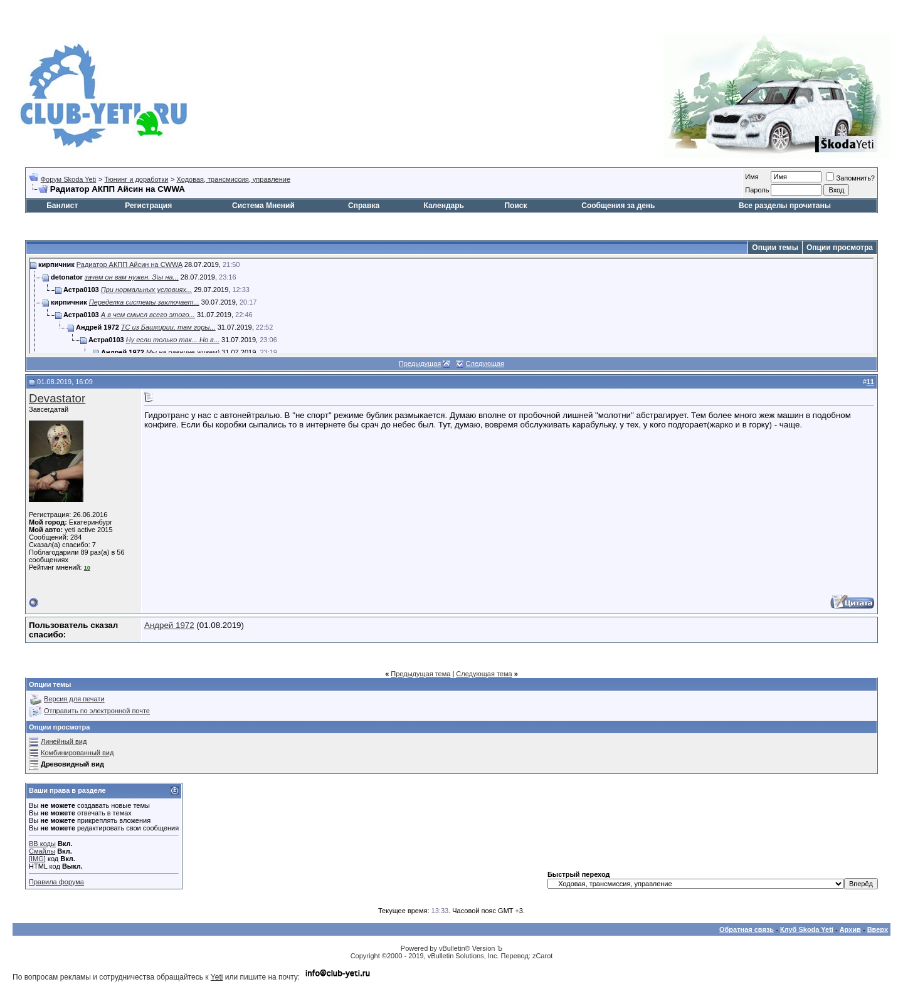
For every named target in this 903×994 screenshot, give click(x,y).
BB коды (42, 843)
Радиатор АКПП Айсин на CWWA (129, 264)
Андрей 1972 (169, 625)
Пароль (757, 190)
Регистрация (148, 205)
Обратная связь (746, 929)
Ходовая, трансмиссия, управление (233, 179)
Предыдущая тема (420, 673)
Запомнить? (850, 178)
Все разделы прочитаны (785, 205)
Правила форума (56, 882)
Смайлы (42, 851)
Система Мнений (263, 205)
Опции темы (775, 247)
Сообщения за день (618, 205)
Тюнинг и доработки (136, 179)
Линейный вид (64, 741)
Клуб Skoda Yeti (806, 929)
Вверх (877, 929)
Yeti (217, 977)
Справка (363, 205)
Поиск (515, 205)
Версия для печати (74, 699)
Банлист (62, 205)
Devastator (57, 398)
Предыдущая (420, 363)
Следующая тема (484, 673)
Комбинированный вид (77, 752)
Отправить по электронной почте (97, 710)
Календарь (443, 205)
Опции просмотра (839, 247)
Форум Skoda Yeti (68, 179)
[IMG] (37, 858)
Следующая (485, 363)
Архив (850, 929)
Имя (751, 176)
